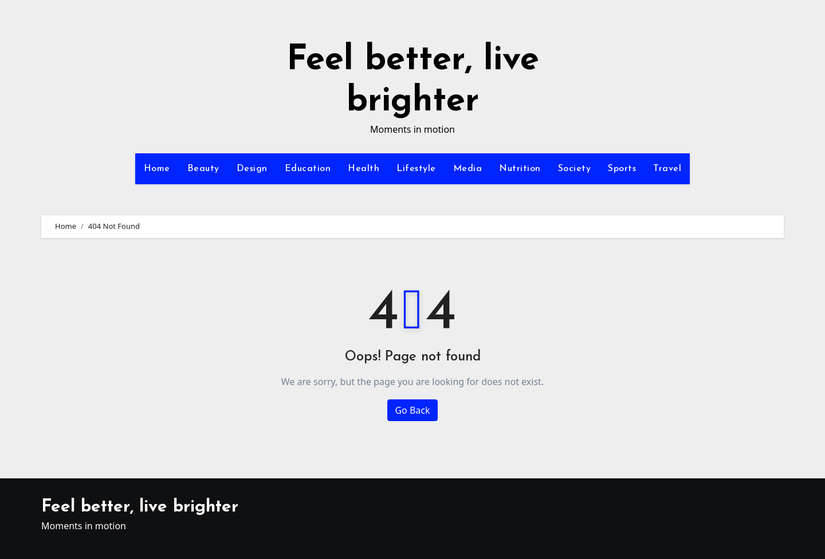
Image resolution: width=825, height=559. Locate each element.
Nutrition (520, 168)
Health (363, 168)
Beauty (203, 168)
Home (157, 168)
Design (252, 168)
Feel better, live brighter (139, 507)
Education (308, 168)
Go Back (412, 410)
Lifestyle (416, 168)
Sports (622, 168)
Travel (667, 168)
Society (574, 168)
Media (467, 168)
